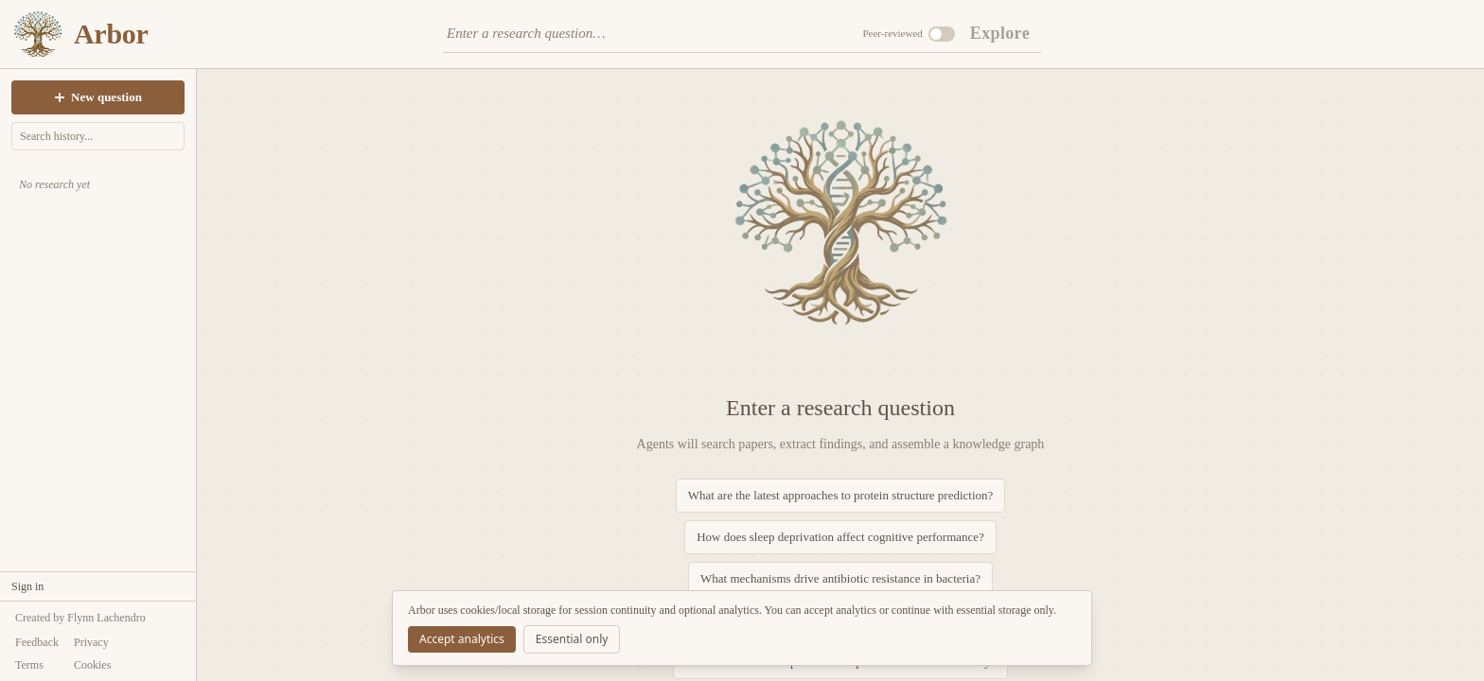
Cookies (92, 665)
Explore (1000, 33)
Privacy (91, 642)
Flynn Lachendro (106, 617)
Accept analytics (461, 639)
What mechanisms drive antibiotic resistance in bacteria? (840, 578)
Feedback (37, 642)
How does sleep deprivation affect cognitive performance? (840, 537)
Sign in (27, 586)
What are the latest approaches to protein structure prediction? (841, 495)
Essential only (572, 639)
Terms (29, 665)
